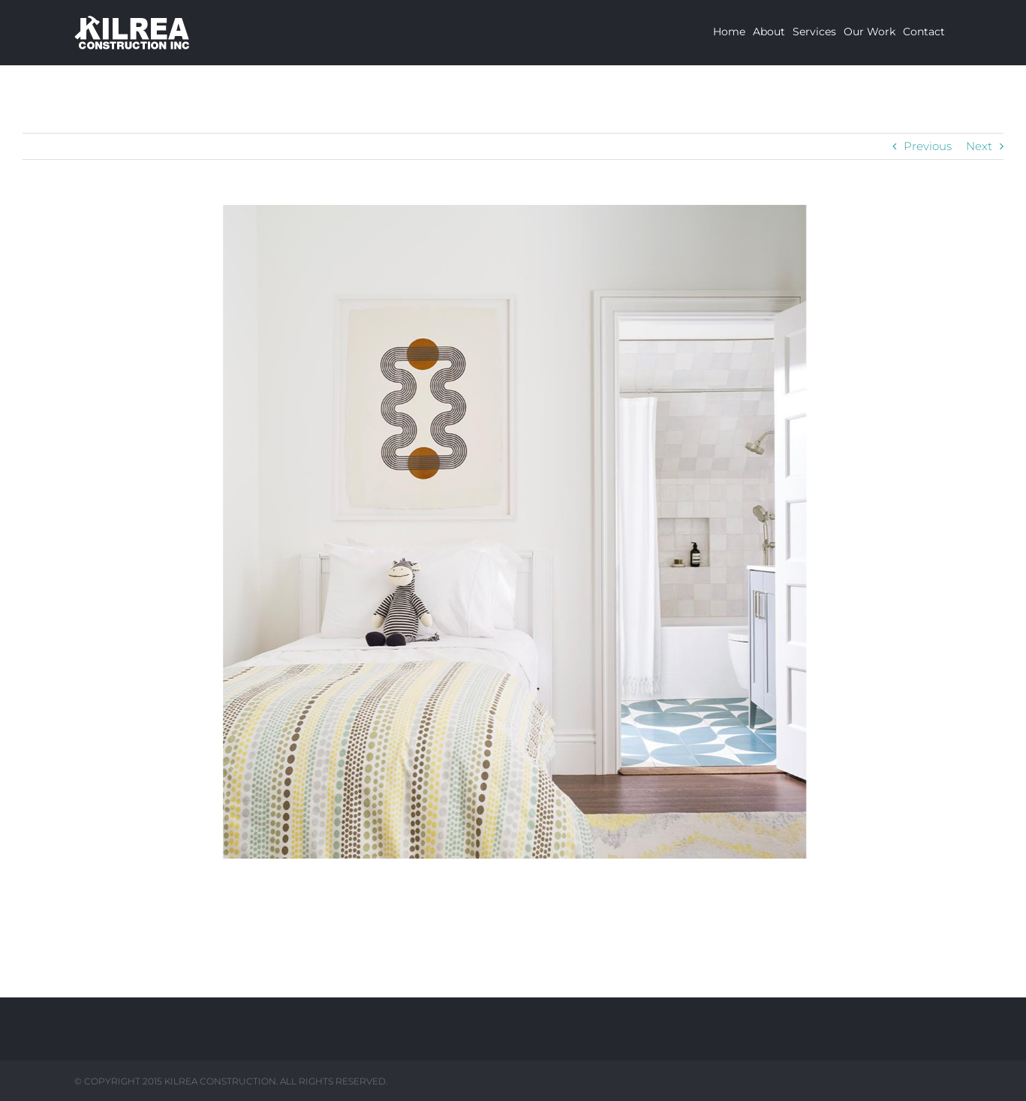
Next (979, 146)
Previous (928, 146)
